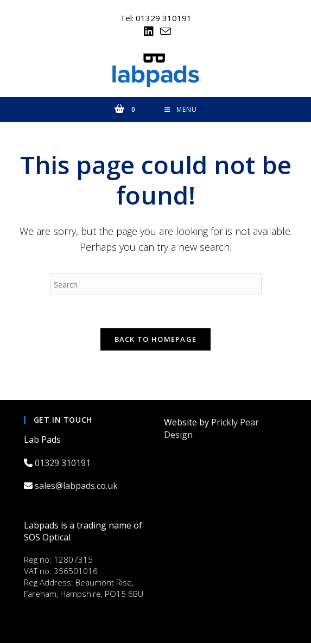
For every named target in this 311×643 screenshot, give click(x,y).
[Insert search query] (156, 284)
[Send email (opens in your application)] (164, 31)
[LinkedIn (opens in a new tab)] (149, 31)
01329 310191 (64, 463)
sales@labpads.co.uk (77, 486)
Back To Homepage (156, 339)
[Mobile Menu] (181, 109)
